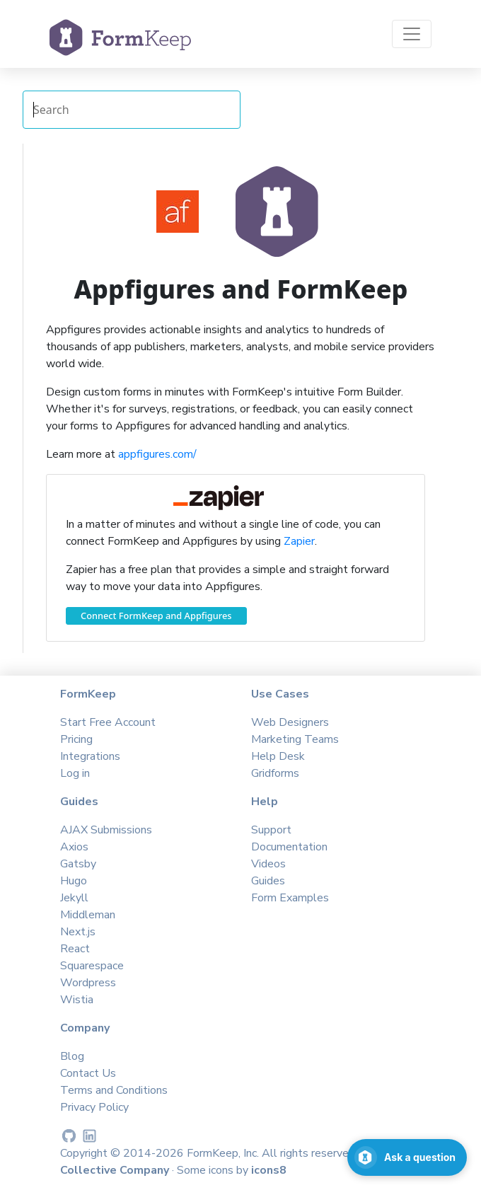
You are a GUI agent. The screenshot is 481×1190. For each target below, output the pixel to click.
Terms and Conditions (114, 1090)
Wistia (76, 999)
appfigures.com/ (157, 454)
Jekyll (74, 898)
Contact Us (88, 1073)
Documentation (289, 847)
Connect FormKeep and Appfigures (156, 615)
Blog (72, 1056)
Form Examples (290, 898)
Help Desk (278, 756)
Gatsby (78, 864)
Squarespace (92, 966)
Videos (268, 864)
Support (271, 830)
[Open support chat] (407, 1157)
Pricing (76, 739)
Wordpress (88, 982)
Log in (75, 773)
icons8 (268, 1170)
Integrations (90, 756)
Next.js (77, 932)
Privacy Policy (94, 1107)
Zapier (299, 541)
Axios (74, 847)
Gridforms (275, 773)
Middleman (87, 915)
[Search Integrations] (131, 110)
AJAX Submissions (106, 830)
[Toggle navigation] (411, 34)
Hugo (73, 881)
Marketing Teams (295, 739)
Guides (268, 881)
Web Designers (290, 722)
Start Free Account (108, 722)
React (75, 949)
